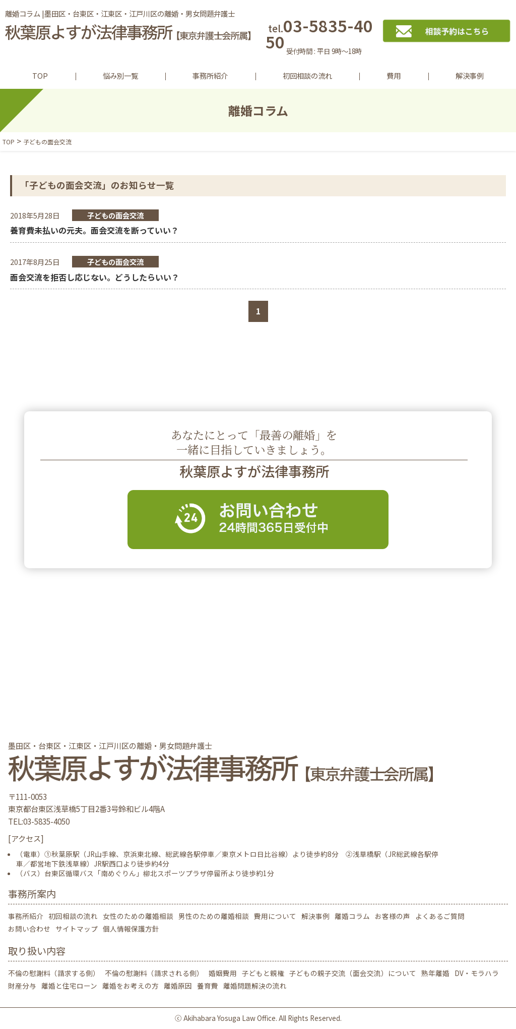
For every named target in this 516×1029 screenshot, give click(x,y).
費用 (393, 75)
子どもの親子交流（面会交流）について (352, 973)
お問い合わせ (29, 929)
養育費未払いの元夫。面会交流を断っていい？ (94, 230)
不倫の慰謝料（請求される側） (154, 973)
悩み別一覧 (120, 75)
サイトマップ (76, 929)
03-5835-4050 (324, 38)
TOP (40, 75)
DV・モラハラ (477, 973)
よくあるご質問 (440, 916)
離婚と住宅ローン (69, 986)
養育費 (207, 986)
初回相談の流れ (307, 75)
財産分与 (22, 986)
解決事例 (470, 75)
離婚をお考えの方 (130, 986)
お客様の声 (392, 916)
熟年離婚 (435, 973)
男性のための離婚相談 (213, 916)
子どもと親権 (263, 973)
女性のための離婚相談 (138, 916)
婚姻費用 (223, 973)
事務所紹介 (210, 75)
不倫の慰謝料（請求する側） (54, 973)
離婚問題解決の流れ (255, 986)
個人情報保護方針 (131, 929)
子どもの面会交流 (115, 215)
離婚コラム (352, 916)
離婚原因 (178, 986)
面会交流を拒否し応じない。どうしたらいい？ (94, 277)
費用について (275, 916)
